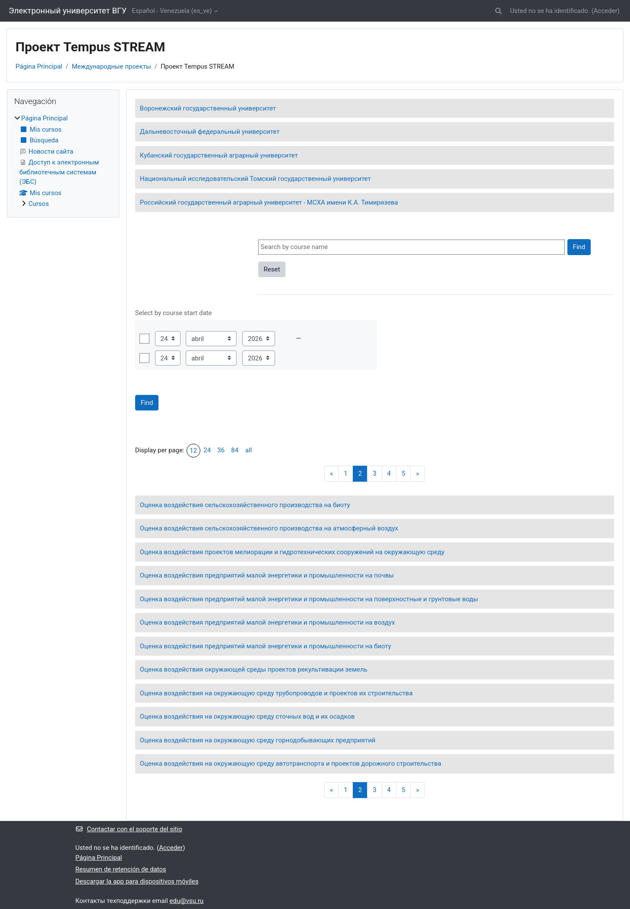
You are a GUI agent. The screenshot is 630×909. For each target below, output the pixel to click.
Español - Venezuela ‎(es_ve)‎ (172, 11)
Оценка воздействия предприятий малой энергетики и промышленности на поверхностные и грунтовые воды (309, 599)
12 (193, 450)
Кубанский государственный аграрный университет (219, 155)
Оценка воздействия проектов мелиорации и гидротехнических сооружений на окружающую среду (292, 552)
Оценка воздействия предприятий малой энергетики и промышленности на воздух (267, 622)
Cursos (38, 204)
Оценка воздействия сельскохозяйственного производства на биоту (245, 505)
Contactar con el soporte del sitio (129, 829)
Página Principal (39, 66)
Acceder (605, 11)
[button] (499, 11)
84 (234, 450)
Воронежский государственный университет (208, 108)
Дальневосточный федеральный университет (210, 132)
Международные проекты (111, 66)
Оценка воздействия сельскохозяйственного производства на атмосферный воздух (269, 528)
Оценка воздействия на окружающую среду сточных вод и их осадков (247, 716)
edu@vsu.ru (187, 901)
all (248, 450)
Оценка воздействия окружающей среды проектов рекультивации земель (253, 669)
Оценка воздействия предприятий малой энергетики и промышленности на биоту (265, 646)
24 (207, 450)
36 (221, 450)
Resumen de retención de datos (121, 869)
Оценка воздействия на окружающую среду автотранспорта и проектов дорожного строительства (290, 763)
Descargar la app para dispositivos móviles (137, 881)
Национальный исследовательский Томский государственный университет (255, 179)
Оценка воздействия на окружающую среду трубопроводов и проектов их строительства (276, 693)
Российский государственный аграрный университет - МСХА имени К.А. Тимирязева (269, 202)
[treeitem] (63, 161)
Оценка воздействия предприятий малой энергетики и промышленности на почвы (267, 575)
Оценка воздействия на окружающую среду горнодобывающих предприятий (258, 740)
